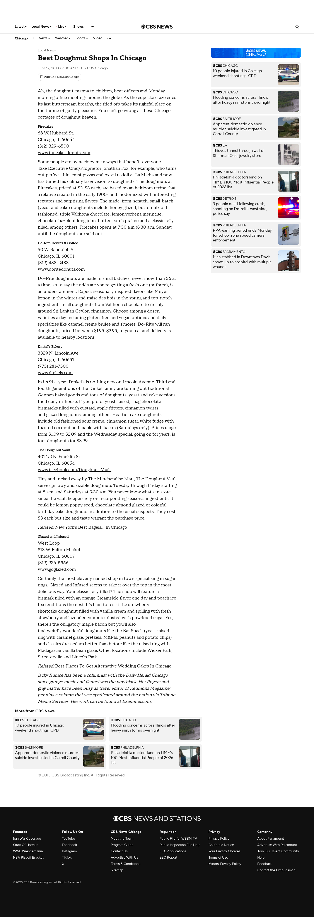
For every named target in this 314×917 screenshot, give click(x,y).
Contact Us (119, 851)
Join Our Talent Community (278, 851)
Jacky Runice (50, 675)
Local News (41, 26)
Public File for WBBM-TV (178, 838)
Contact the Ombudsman (276, 870)
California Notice (221, 845)
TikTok (67, 857)
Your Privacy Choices (224, 851)
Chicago (21, 38)
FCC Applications (173, 851)
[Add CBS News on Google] (59, 77)
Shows (79, 26)
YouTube (68, 838)
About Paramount (270, 838)
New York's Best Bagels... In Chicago (91, 527)
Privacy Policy (218, 838)
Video (97, 38)
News (44, 38)
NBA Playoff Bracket (28, 857)
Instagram (69, 851)
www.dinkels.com (55, 373)
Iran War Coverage (27, 838)
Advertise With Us (124, 857)
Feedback (264, 864)
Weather (62, 38)
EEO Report (168, 857)
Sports (82, 38)
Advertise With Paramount (277, 845)
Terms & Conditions (125, 864)
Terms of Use (218, 857)
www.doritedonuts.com (61, 269)
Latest (21, 26)
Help (261, 857)
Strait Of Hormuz (25, 845)
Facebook (69, 845)
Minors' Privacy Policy (224, 864)
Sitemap (117, 870)
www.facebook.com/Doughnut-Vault (74, 470)
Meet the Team (122, 838)
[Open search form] (297, 27)
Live (62, 26)
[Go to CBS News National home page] (157, 26)
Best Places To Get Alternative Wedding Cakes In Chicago (113, 666)
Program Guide (122, 845)
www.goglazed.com (57, 569)
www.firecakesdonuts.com (64, 153)
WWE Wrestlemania (28, 851)
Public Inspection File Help (180, 845)
